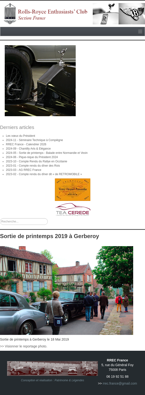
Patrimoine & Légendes (69, 380)
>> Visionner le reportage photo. (23, 346)
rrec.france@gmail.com (120, 383)
